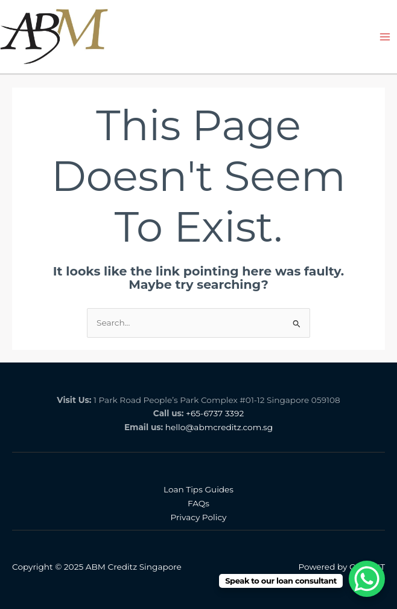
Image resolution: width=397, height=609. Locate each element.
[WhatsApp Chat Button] (367, 579)
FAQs (198, 503)
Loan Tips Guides (198, 489)
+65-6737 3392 (215, 413)
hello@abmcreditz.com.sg (219, 427)
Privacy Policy (198, 517)
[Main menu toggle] (385, 36)
